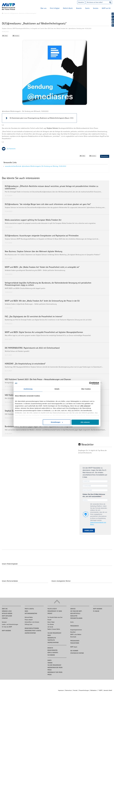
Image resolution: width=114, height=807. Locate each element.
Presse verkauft (29, 619)
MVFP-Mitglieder (7, 616)
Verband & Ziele (7, 611)
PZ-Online (96, 611)
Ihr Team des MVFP (7, 627)
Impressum (61, 690)
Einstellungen (57, 422)
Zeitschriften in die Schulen (32, 622)
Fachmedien (51, 655)
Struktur (5, 618)
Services (95, 8)
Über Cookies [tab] (86, 389)
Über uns (43, 8)
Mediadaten (93, 690)
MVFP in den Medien (75, 634)
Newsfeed (72, 632)
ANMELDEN (88, 530)
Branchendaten (52, 650)
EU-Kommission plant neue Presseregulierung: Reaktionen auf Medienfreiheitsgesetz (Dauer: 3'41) (41, 118)
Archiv (72, 622)
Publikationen (74, 643)
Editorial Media (29, 617)
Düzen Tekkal (51, 622)
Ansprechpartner (30, 633)
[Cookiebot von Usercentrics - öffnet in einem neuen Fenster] (90, 383)
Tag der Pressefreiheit (54, 633)
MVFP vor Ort (106, 8)
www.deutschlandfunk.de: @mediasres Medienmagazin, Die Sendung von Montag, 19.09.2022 (35, 166)
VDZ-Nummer (74, 650)
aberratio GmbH (108, 690)
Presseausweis (74, 640)
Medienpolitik (52, 638)
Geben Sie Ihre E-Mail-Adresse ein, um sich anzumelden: (94, 495)
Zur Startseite (11, 149)
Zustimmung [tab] (28, 389)
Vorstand (4, 622)
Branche (79, 8)
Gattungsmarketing (31, 613)
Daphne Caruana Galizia (54, 629)
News (26, 611)
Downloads (73, 637)
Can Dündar (51, 624)
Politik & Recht (68, 8)
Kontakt (75, 690)
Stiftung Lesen (28, 624)
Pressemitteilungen (76, 618)
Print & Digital (54, 8)
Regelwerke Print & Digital (33, 630)
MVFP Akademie (6, 630)
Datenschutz (68, 690)
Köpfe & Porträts (53, 652)
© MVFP (100, 690)
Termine (50, 663)
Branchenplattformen (32, 628)
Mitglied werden (7, 613)
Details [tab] (57, 389)
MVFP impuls (73, 647)
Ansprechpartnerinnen (76, 629)
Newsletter (81, 2)
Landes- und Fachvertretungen (10, 624)
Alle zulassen (85, 422)
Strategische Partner (77, 653)
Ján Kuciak (50, 627)
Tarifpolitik (51, 640)
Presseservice (74, 626)
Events (87, 8)
